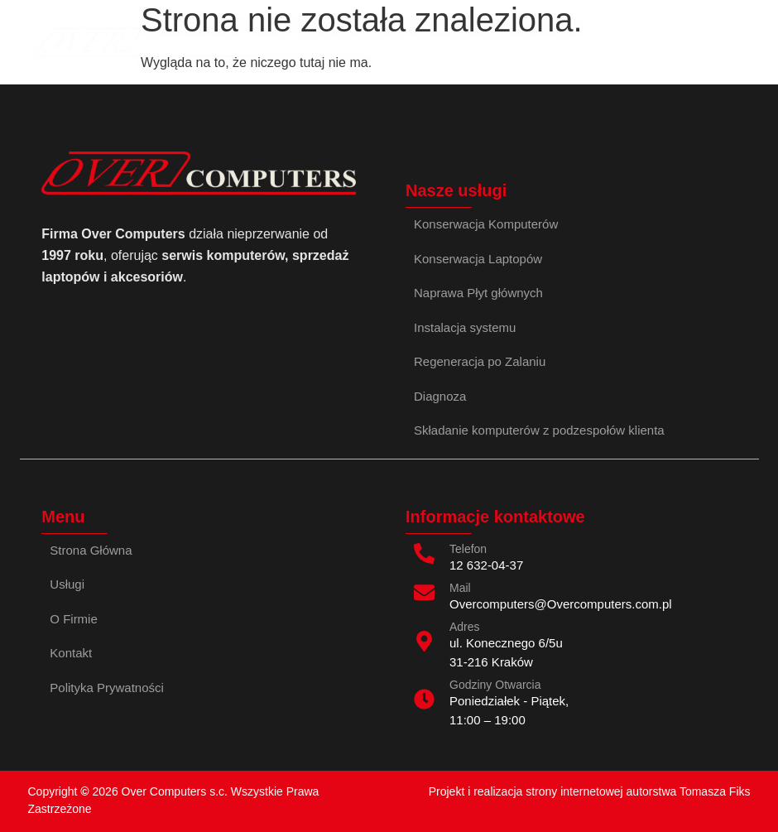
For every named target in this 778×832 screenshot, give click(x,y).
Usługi (312, 42)
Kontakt (515, 42)
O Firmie (442, 42)
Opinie (374, 42)
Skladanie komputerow (636, 42)
